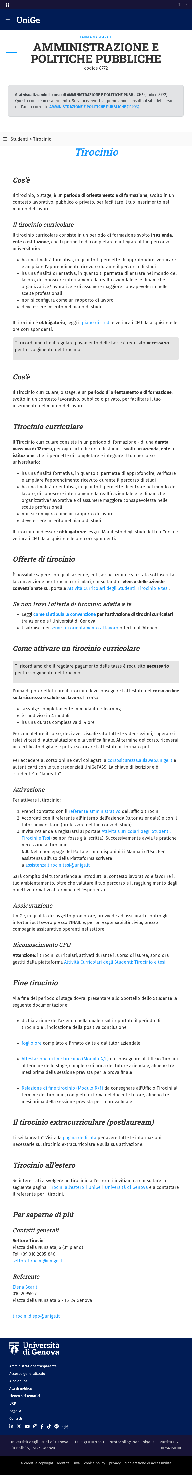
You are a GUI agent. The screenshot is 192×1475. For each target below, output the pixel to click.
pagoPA (15, 1411)
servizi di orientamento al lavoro (84, 628)
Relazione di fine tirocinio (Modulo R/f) (63, 1088)
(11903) (94, 106)
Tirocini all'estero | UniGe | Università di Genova (98, 1187)
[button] (7, 3)
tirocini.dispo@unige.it (36, 1316)
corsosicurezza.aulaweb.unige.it (140, 760)
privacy (115, 1463)
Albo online (19, 1381)
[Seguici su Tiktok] (49, 1426)
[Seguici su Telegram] (56, 1426)
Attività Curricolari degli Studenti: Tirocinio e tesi (118, 588)
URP (13, 1403)
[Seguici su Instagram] (36, 1426)
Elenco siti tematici (25, 1396)
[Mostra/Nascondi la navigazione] (7, 19)
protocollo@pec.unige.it (132, 1442)
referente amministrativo (95, 811)
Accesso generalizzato (27, 1374)
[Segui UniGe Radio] (66, 1426)
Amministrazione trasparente (33, 1366)
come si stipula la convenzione (65, 614)
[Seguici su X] (19, 1426)
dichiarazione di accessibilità (148, 1463)
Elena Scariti (26, 1287)
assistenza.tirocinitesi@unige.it (58, 865)
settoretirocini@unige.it (37, 1261)
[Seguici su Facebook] (42, 1426)
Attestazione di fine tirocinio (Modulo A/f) (65, 1059)
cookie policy (94, 1463)
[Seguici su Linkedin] (12, 1426)
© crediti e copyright (36, 1463)
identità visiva (68, 1463)
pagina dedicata (79, 1137)
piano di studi (96, 322)
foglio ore (32, 1043)
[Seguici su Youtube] (27, 1426)
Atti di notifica (21, 1388)
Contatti (16, 1418)
